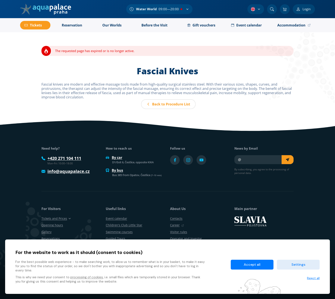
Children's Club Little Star (124, 225)
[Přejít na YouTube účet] (201, 160)
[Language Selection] (255, 9)
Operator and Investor (186, 238)
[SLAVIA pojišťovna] (250, 221)
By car (114, 157)
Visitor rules (178, 232)
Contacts (176, 218)
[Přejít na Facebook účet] (175, 160)
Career (177, 225)
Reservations (50, 238)
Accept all (252, 264)
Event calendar (116, 218)
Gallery (46, 232)
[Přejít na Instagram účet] (188, 160)
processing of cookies (86, 277)
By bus (114, 170)
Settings (298, 264)
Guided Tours (115, 238)
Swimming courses (119, 232)
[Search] (272, 9)
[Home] (45, 9)
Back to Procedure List (168, 104)
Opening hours (52, 225)
